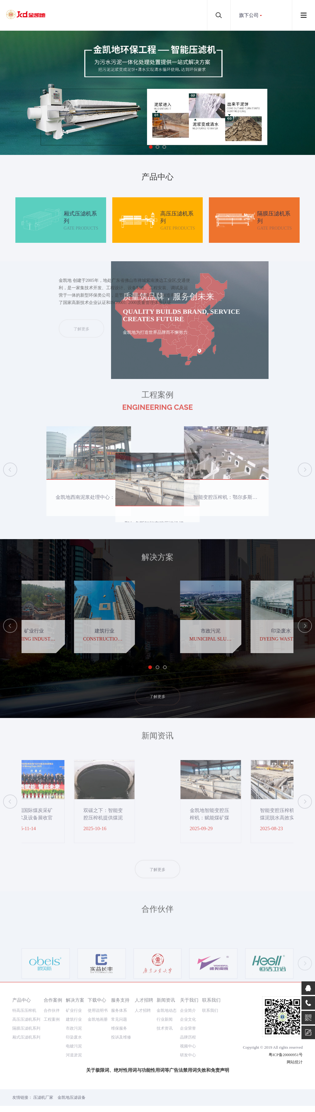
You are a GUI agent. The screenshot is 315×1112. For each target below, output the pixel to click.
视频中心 (188, 1046)
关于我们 (189, 1000)
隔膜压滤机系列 (26, 1028)
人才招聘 (144, 1000)
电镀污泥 (74, 1046)
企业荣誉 (188, 1028)
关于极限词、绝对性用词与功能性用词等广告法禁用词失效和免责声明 (157, 1070)
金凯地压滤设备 (72, 1097)
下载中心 (97, 1000)
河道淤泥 (74, 1055)
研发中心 (188, 1055)
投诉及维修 (121, 1037)
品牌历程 (188, 1037)
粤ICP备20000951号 (286, 1054)
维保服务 (119, 1028)
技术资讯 (165, 1028)
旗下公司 (249, 15)
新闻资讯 (166, 1000)
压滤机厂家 (43, 1097)
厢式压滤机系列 (26, 1037)
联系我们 (211, 1000)
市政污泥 (74, 1028)
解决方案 (75, 1000)
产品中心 (21, 1000)
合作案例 (53, 1000)
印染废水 (74, 1037)
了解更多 (173, 339)
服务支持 (120, 1000)
